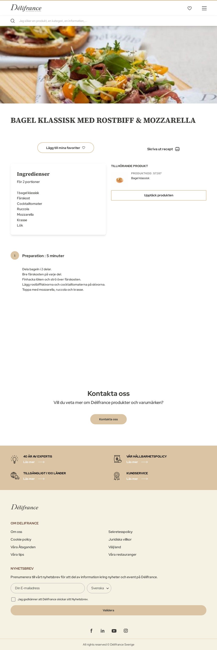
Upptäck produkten (158, 195)
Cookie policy (21, 539)
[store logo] (26, 7)
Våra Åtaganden (23, 547)
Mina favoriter (189, 8)
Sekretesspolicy (120, 532)
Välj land (114, 547)
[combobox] (108, 21)
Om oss (16, 532)
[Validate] (108, 610)
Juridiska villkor (120, 539)
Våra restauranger (122, 554)
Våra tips (17, 554)
